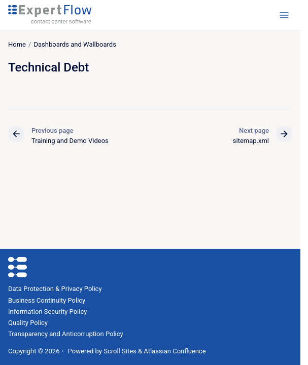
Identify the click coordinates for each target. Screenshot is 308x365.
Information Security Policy (47, 311)
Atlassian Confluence (175, 351)
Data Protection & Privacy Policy (55, 289)
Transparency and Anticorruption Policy (65, 334)
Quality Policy (28, 322)
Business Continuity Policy (46, 300)
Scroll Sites (120, 351)
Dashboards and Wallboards (74, 44)
